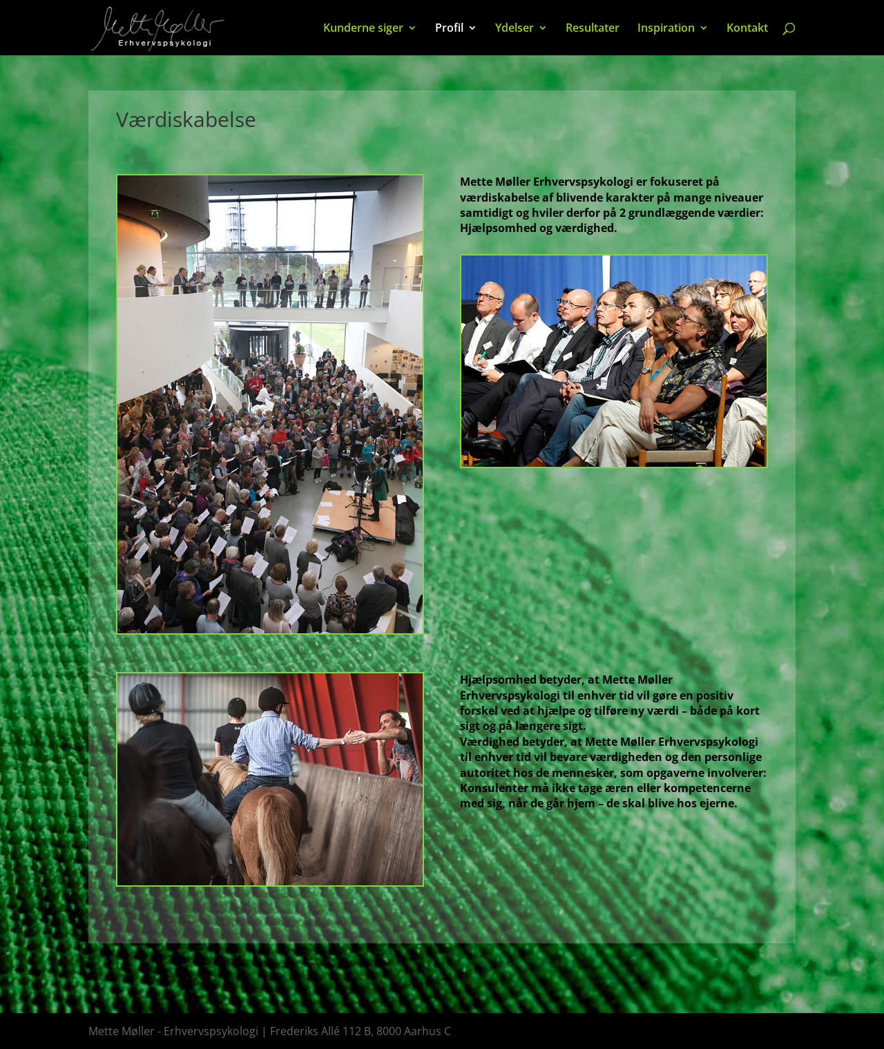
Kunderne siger (363, 29)
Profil (449, 29)
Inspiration (666, 29)
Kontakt (747, 29)
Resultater (592, 29)
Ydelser (514, 29)
